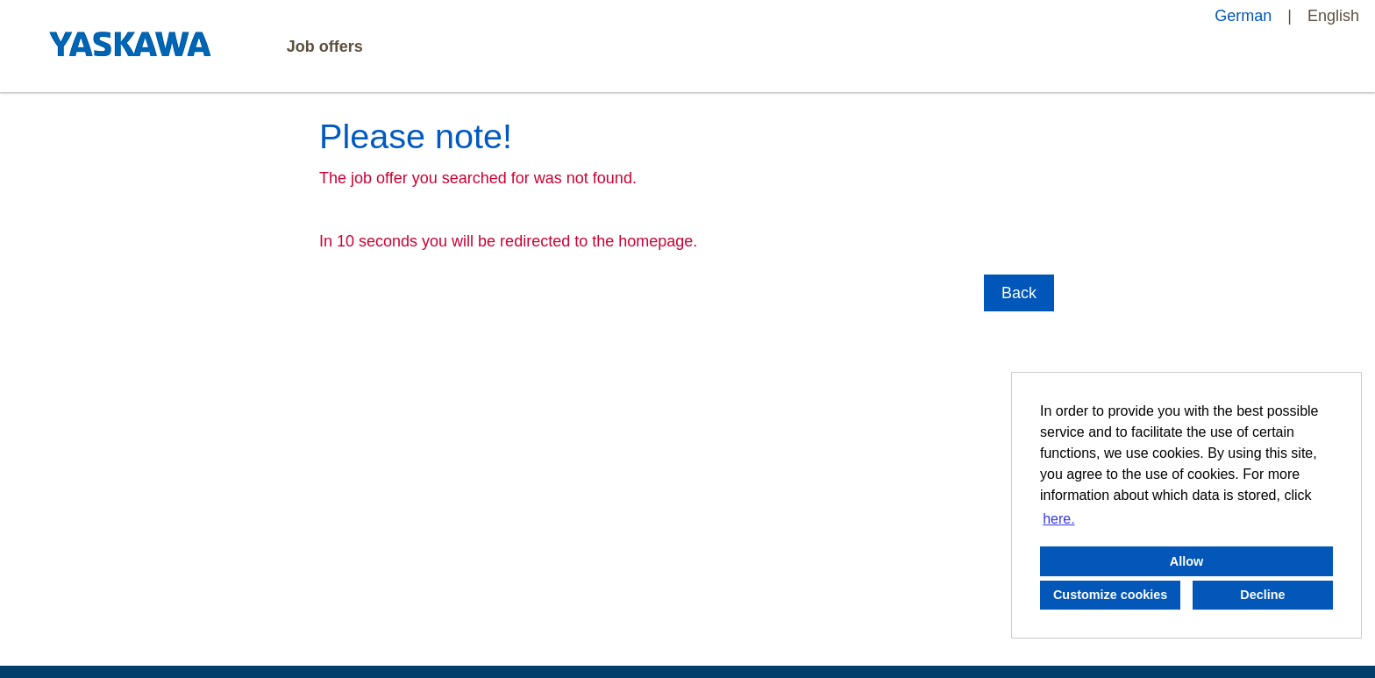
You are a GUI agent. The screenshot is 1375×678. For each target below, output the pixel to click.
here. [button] (1058, 518)
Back (1019, 293)
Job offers (325, 46)
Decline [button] (1262, 595)
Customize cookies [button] (1110, 595)
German (1243, 16)
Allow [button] (1186, 561)
